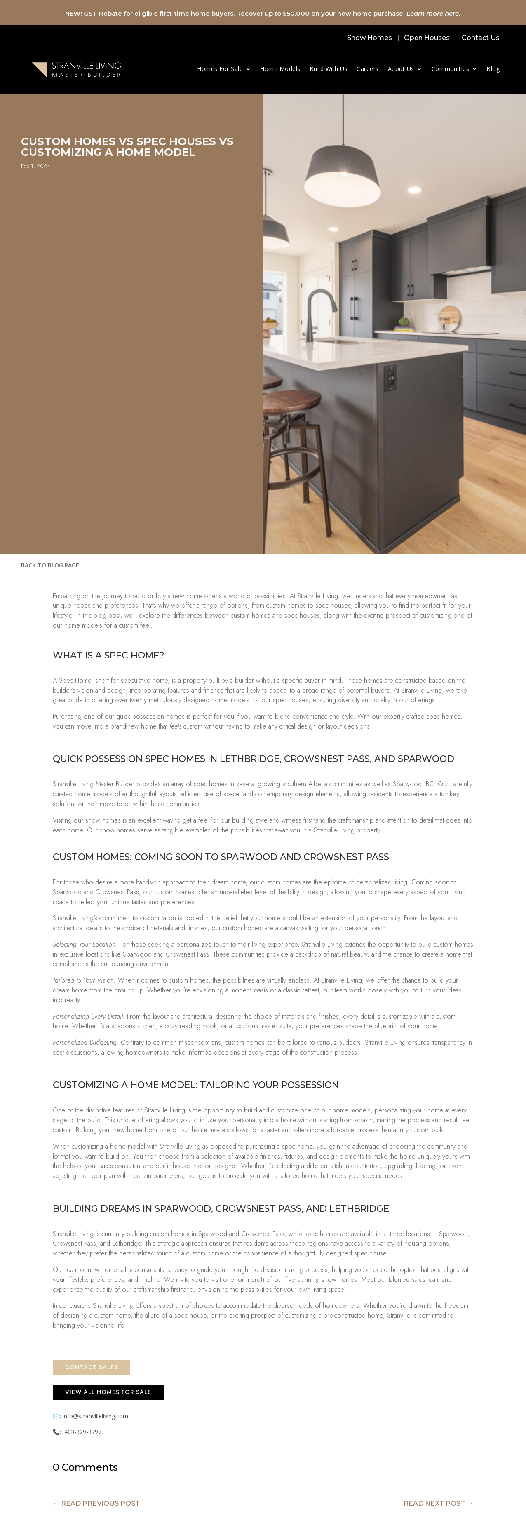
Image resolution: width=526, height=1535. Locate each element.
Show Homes (369, 38)
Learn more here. (433, 13)
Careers (368, 69)
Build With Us (329, 69)
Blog (493, 69)
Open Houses (427, 38)
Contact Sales (91, 1367)
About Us (401, 69)
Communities (451, 69)
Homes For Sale (220, 69)
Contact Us (481, 38)
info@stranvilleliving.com (95, 1416)
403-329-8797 (82, 1432)
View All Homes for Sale (108, 1392)
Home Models (280, 69)
